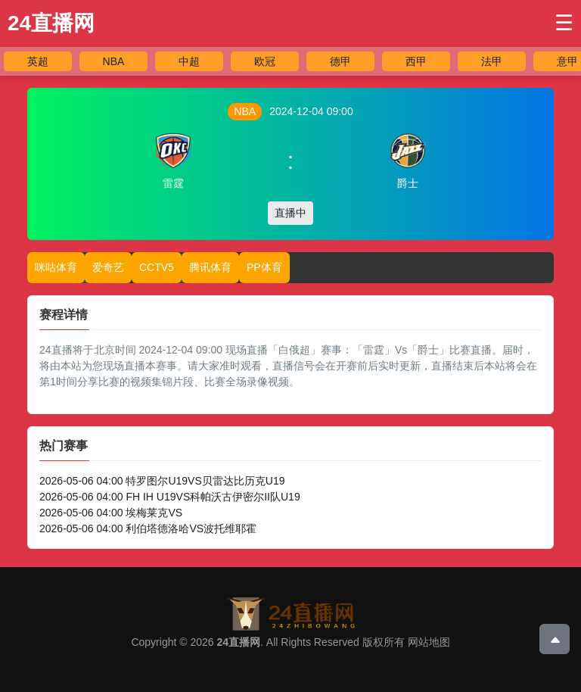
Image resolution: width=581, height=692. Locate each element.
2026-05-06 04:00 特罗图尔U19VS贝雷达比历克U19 (161, 481)
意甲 (567, 61)
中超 (189, 61)
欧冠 (264, 61)
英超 (37, 61)
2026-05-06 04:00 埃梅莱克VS (110, 513)
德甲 (340, 61)
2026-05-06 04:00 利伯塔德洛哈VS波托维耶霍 (147, 528)
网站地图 (429, 642)
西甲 (416, 61)
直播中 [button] (290, 213)
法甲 (491, 61)
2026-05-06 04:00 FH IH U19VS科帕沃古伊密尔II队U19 (169, 497)
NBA (114, 61)
